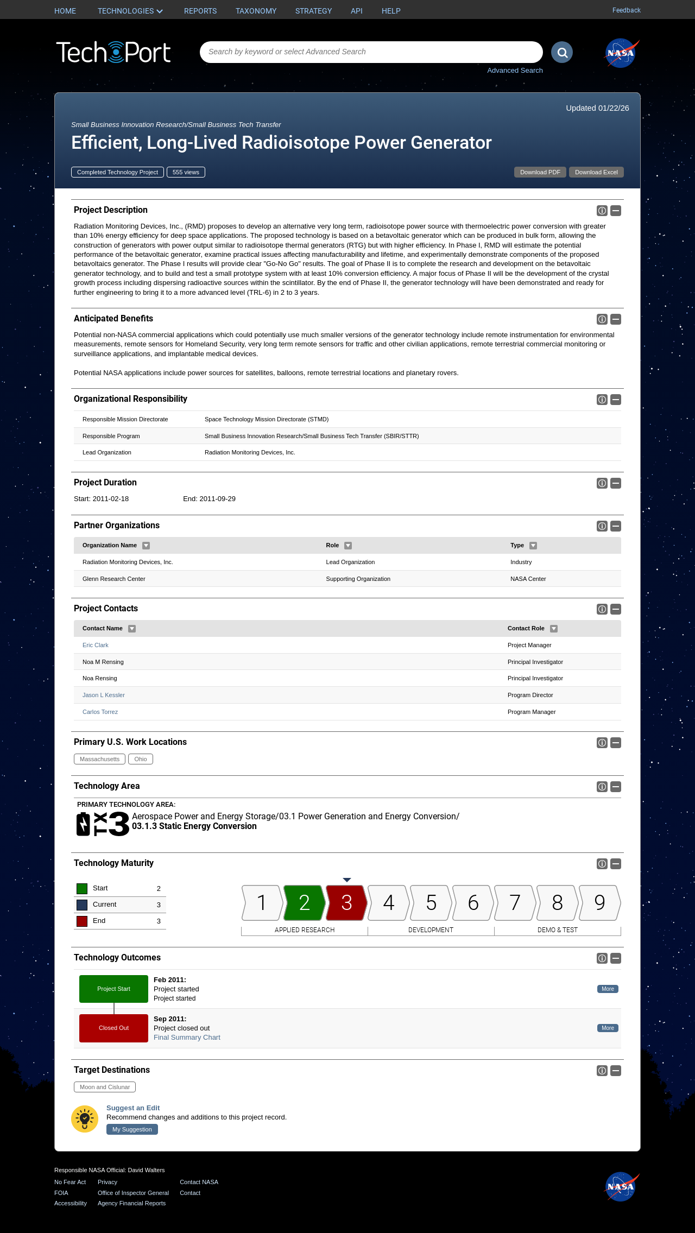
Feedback (626, 10)
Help (391, 11)
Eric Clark (96, 645)
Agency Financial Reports (132, 1203)
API (357, 11)
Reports (200, 11)
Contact (190, 1193)
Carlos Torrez (100, 712)
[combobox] (371, 52)
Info (602, 210)
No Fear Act (70, 1182)
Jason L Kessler (104, 695)
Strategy (313, 11)
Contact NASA (199, 1182)
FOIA (61, 1193)
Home (65, 11)
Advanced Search (515, 70)
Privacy (107, 1182)
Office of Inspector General (133, 1193)
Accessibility (70, 1203)
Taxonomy (256, 11)
